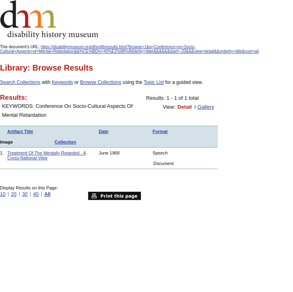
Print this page (114, 195)
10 (2, 194)
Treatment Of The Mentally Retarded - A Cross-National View (46, 155)
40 (35, 194)
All (47, 194)
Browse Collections (100, 82)
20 (13, 194)
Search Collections (20, 82)
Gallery (205, 107)
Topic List (154, 82)
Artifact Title (20, 131)
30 (25, 194)
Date (103, 131)
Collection (65, 142)
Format (160, 131)
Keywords (62, 82)
